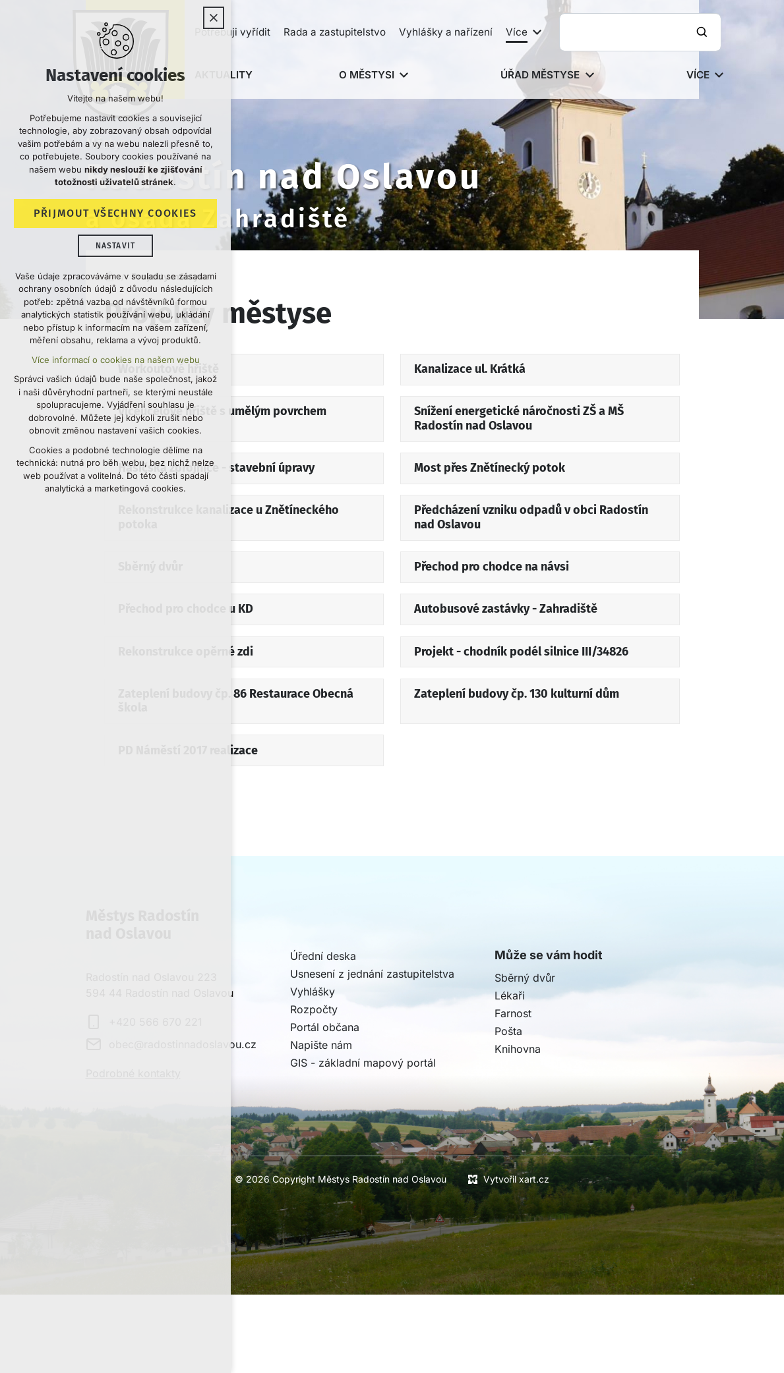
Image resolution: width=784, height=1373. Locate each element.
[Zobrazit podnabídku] (537, 32)
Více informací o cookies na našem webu (116, 360)
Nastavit (116, 246)
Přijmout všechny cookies (115, 214)
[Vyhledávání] (703, 32)
